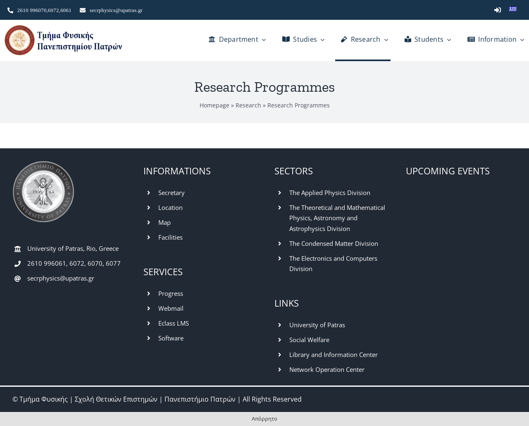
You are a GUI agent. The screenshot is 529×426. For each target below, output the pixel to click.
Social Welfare (309, 340)
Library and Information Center (333, 354)
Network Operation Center (327, 369)
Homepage (214, 105)
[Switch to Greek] (513, 10)
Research (248, 105)
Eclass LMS (173, 323)
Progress (170, 293)
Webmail (170, 308)
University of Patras (317, 325)
